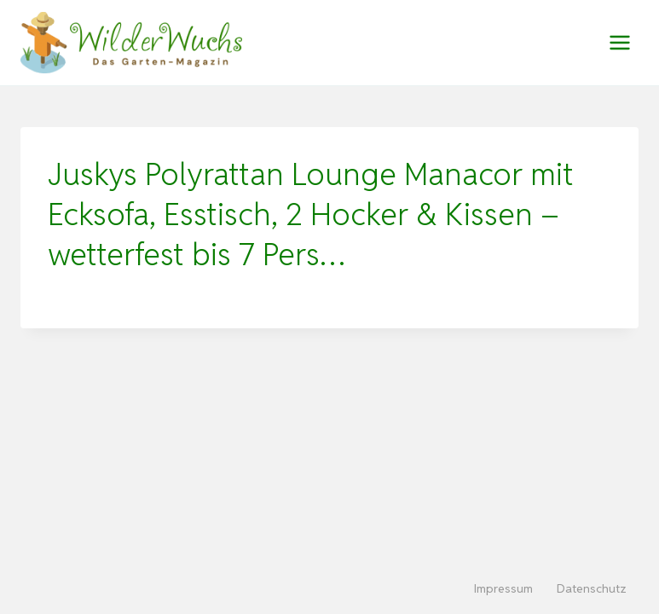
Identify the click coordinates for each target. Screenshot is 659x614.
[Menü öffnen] (619, 42)
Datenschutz (592, 588)
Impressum (503, 588)
